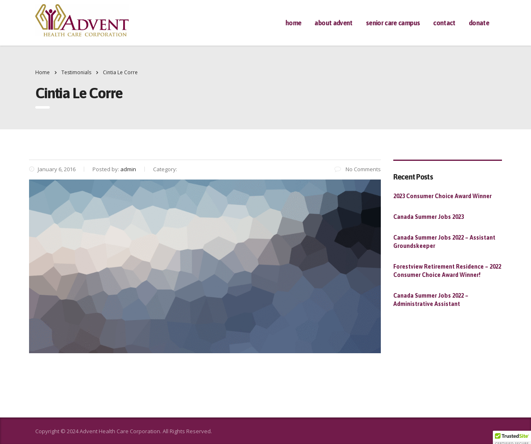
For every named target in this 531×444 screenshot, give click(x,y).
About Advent (333, 23)
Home (293, 23)
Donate (479, 23)
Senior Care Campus (393, 23)
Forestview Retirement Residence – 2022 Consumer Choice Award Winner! (447, 270)
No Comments (357, 169)
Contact (444, 23)
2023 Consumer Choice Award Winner (442, 196)
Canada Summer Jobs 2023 (428, 217)
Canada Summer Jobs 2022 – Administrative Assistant (430, 299)
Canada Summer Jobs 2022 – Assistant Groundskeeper (444, 241)
